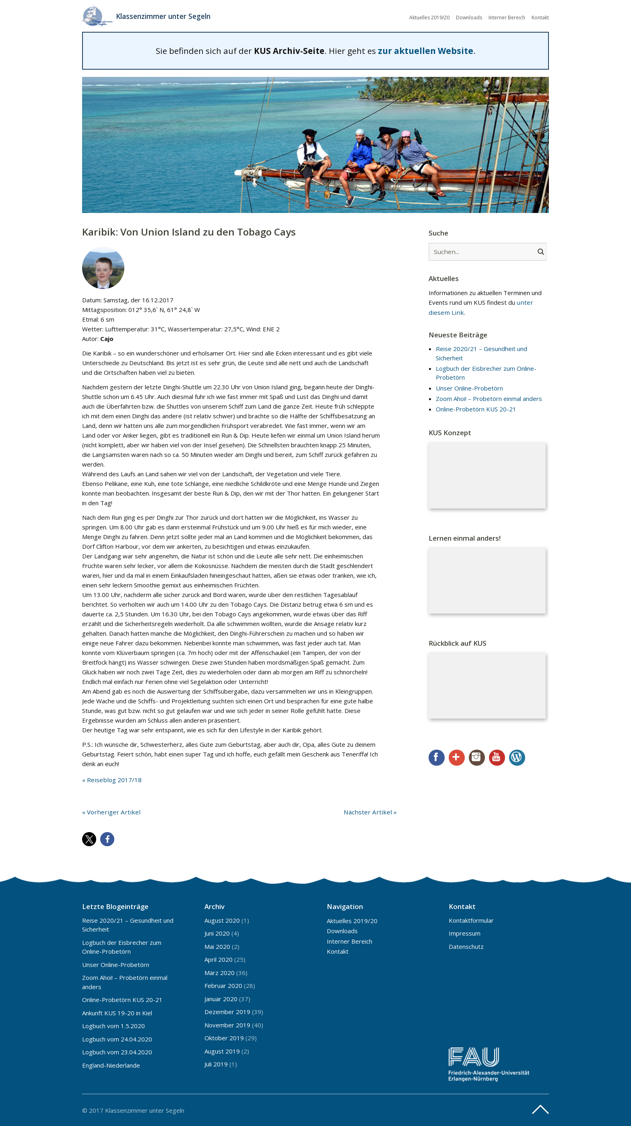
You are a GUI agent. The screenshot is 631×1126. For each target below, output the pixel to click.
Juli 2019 (216, 1064)
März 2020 (219, 972)
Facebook (437, 757)
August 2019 (222, 1051)
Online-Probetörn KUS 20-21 (476, 409)
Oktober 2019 (224, 1037)
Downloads (469, 17)
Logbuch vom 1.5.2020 (113, 1025)
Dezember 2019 (227, 1011)
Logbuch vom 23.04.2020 (117, 1051)
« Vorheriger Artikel (109, 811)
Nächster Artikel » (372, 811)
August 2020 (222, 920)
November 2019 (227, 1025)
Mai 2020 (217, 946)
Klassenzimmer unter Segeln (166, 16)
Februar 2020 (223, 985)
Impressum (464, 933)
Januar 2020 (220, 998)
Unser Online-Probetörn (469, 388)
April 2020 (218, 959)
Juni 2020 (217, 933)
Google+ (457, 757)
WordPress (517, 757)
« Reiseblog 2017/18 (111, 779)
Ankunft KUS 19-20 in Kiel (117, 1012)
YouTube (497, 757)
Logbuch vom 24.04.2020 (117, 1039)
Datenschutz (466, 946)
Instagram (477, 757)
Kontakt (540, 17)
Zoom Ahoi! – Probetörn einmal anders (489, 398)
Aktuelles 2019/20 (429, 17)
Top (540, 1109)
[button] (89, 838)
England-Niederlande (111, 1065)
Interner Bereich (507, 17)
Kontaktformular (471, 920)
